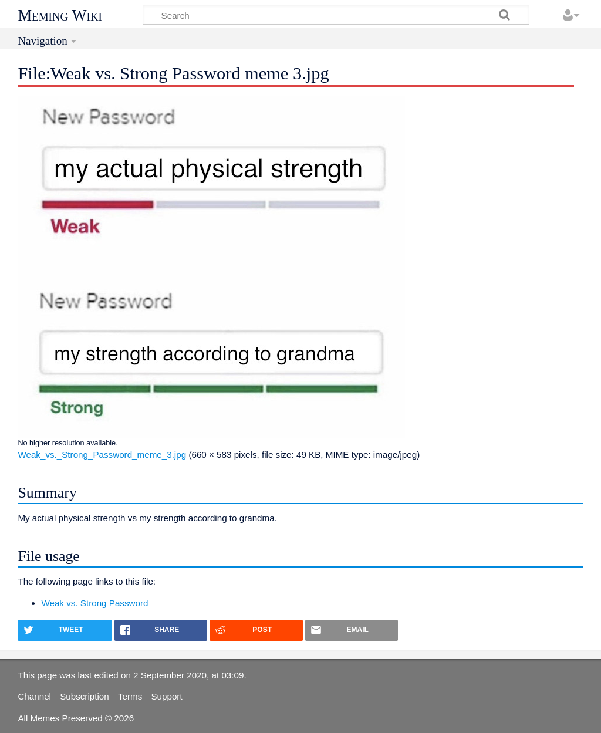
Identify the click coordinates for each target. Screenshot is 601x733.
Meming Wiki (60, 15)
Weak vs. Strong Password (94, 603)
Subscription (84, 696)
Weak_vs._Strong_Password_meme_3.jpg (102, 455)
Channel (34, 696)
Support (166, 696)
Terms (130, 696)
